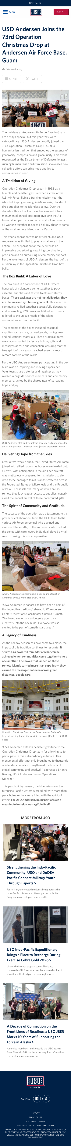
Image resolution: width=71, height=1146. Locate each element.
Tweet (32, 80)
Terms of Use (35, 1117)
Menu (9, 12)
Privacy (35, 1113)
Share (11, 80)
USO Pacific (35, 3)
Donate (61, 12)
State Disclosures (35, 1121)
